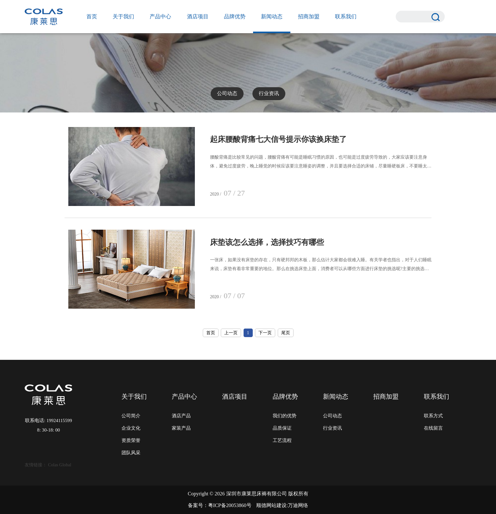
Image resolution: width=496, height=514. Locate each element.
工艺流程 (282, 440)
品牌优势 (234, 17)
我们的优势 (284, 415)
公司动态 (227, 93)
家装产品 (181, 428)
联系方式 (433, 415)
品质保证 (282, 428)
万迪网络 (298, 505)
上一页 (231, 332)
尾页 (285, 332)
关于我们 (123, 17)
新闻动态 (271, 17)
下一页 (265, 332)
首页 (91, 17)
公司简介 (130, 415)
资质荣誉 (130, 440)
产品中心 (160, 17)
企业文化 (130, 428)
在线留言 (433, 428)
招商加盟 (308, 17)
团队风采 (130, 452)
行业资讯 (269, 93)
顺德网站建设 (271, 505)
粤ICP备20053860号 (229, 505)
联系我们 (345, 17)
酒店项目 (197, 17)
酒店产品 (181, 415)
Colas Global (59, 465)
